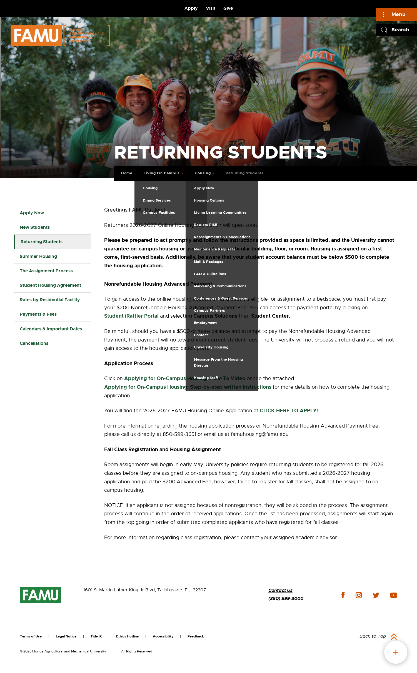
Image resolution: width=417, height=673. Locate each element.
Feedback (196, 636)
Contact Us (280, 590)
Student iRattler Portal (131, 316)
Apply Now (32, 213)
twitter (376, 595)
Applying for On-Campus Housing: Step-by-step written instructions (187, 387)
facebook (342, 595)
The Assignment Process (46, 271)
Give (228, 8)
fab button (395, 652)
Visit (210, 8)
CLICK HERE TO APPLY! (289, 410)
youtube (393, 595)
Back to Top (372, 636)
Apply (191, 8)
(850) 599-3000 (285, 598)
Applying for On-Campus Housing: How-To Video (184, 378)
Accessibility (163, 636)
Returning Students (243, 171)
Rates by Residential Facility (50, 300)
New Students (35, 227)
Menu (398, 14)
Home (125, 171)
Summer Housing (38, 256)
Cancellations (34, 343)
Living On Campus (160, 171)
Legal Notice (66, 636)
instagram (359, 595)
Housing (201, 171)
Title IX (96, 636)
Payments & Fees (38, 314)
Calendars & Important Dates (51, 329)
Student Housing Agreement (50, 285)
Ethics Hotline (127, 636)
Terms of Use (31, 636)
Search (400, 29)
